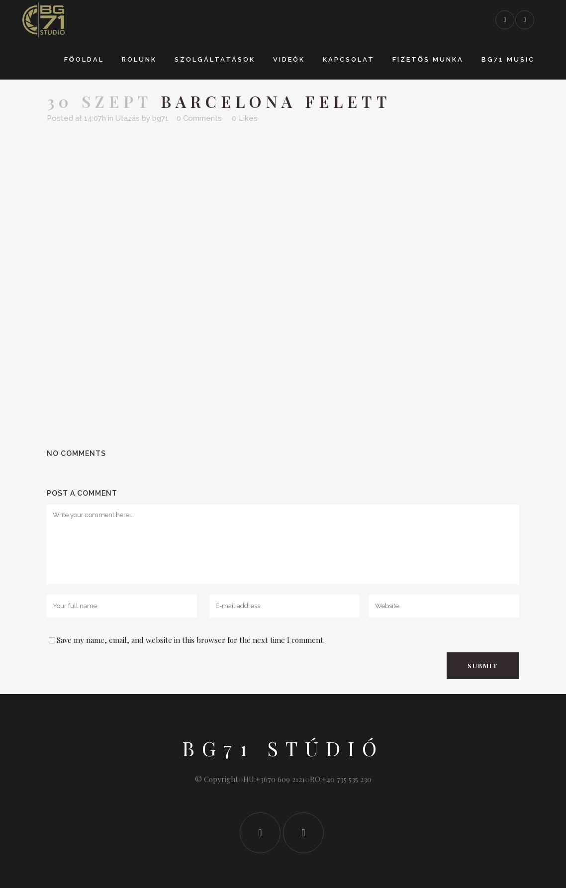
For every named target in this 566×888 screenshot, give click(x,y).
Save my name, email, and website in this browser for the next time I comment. (191, 640)
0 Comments (199, 118)
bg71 (160, 118)
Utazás (127, 118)
